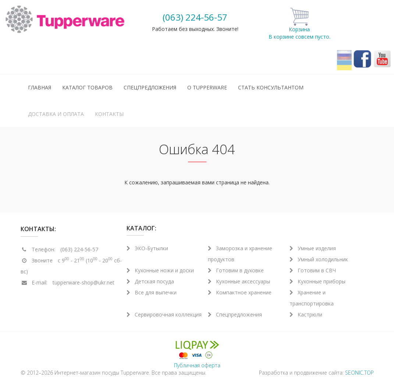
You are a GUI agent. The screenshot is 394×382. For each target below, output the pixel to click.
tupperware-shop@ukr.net (83, 282)
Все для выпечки (152, 292)
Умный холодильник (319, 259)
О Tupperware (207, 87)
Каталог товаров (87, 87)
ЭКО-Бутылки (147, 248)
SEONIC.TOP (359, 372)
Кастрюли (306, 314)
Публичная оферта (197, 365)
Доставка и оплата (56, 113)
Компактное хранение (239, 292)
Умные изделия (313, 248)
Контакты (109, 113)
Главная (39, 87)
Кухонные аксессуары (239, 281)
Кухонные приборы (317, 281)
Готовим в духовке (236, 270)
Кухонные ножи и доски (160, 270)
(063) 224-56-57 (195, 17)
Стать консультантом (271, 87)
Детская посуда (150, 281)
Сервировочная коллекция (164, 314)
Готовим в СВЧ (313, 270)
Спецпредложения (150, 87)
